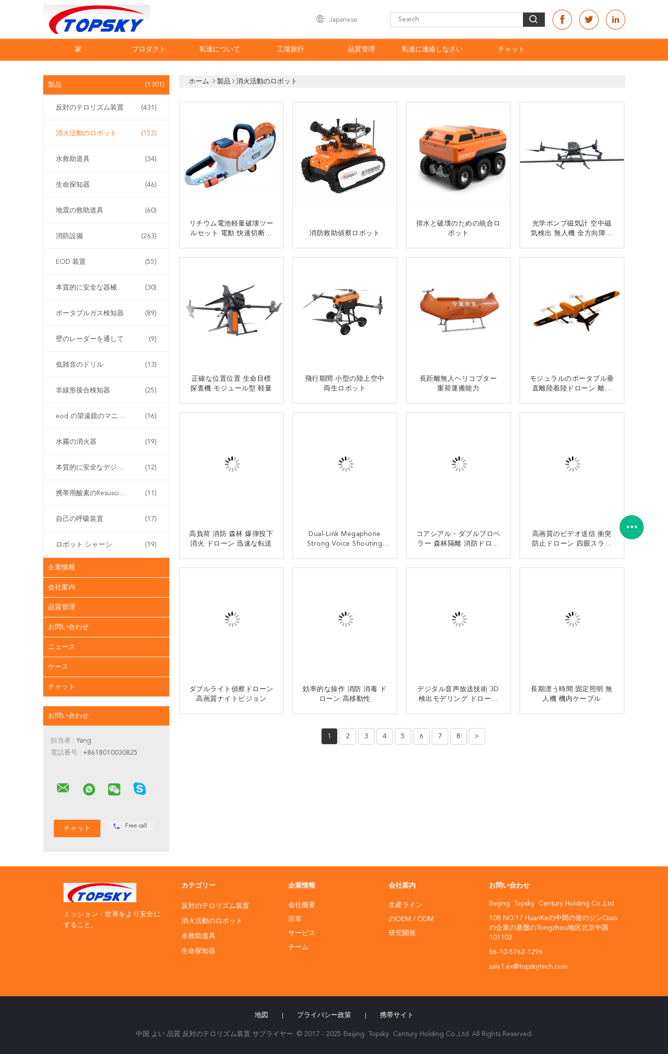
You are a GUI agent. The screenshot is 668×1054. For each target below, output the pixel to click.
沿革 (295, 919)
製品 (106, 85)
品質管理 (361, 49)
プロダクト (149, 49)
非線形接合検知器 (106, 390)
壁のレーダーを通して (106, 339)
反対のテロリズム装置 (106, 108)
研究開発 (402, 933)
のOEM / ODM (411, 919)
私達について (219, 49)
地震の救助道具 (106, 210)
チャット (511, 49)
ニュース (61, 647)
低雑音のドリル (106, 365)
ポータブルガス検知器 (106, 313)
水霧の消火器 (106, 442)
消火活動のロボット (106, 133)
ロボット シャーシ (106, 545)
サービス (301, 933)
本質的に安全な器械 (106, 287)
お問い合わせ (68, 627)
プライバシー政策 (324, 1015)
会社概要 (301, 905)
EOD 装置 (106, 262)
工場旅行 (290, 49)
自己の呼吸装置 (106, 519)
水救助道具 (106, 159)
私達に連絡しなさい (432, 49)
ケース (58, 667)
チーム (298, 947)
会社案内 (61, 587)
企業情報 (61, 567)
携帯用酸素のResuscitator (106, 493)
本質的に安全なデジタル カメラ (106, 467)
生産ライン (406, 905)
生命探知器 (106, 185)
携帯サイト (397, 1015)
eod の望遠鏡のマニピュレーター (107, 416)
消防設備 (106, 236)
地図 (261, 1015)
